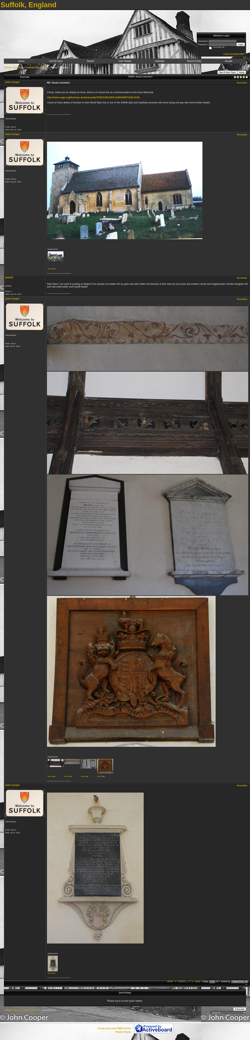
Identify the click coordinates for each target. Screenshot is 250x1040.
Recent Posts (194, 61)
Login (240, 44)
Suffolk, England (13, 67)
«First (170, 981)
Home (21, 61)
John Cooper (12, 82)
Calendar (159, 61)
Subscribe (239, 1009)
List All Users (56, 61)
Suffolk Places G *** (37, 67)
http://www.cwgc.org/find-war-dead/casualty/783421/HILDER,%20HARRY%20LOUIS (93, 97)
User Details (125, 61)
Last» (198, 981)
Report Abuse (123, 1032)
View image (51, 269)
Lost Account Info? (234, 54)
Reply (241, 72)
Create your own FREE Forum (114, 1028)
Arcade (228, 61)
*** (246, 985)
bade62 (9, 277)
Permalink (242, 83)
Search (90, 61)
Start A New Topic (227, 72)
